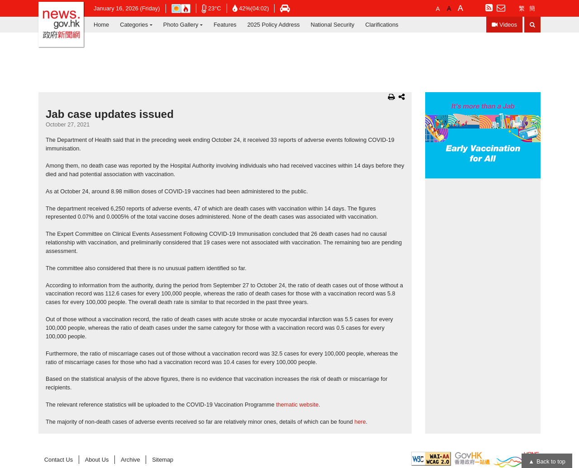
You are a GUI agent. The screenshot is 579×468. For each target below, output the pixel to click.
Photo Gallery (181, 24)
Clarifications (381, 24)
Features (225, 24)
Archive (130, 459)
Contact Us (58, 459)
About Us (97, 459)
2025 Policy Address (273, 24)
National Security (333, 24)
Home (101, 24)
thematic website (297, 405)
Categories (134, 24)
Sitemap (162, 459)
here (360, 422)
